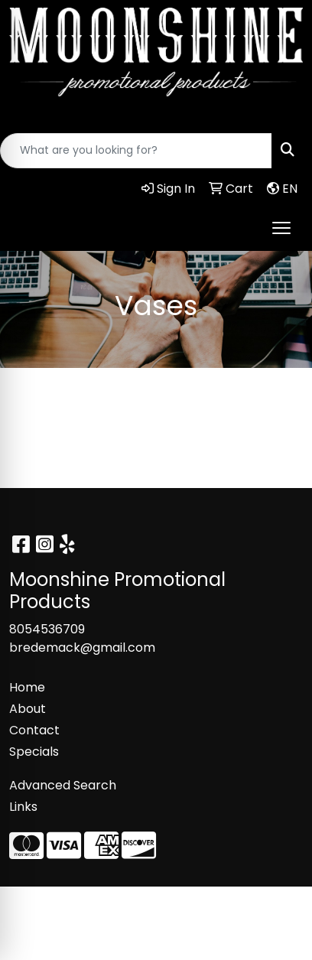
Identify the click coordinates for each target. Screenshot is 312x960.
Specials (34, 751)
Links (23, 806)
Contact (34, 730)
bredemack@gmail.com (82, 647)
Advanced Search (62, 785)
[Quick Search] (136, 150)
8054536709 (47, 629)
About (27, 709)
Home (27, 687)
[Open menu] (281, 228)
